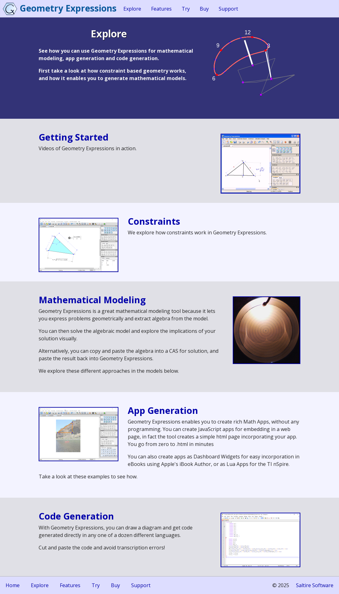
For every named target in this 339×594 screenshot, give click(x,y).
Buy (204, 8)
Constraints (154, 221)
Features (161, 8)
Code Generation (76, 516)
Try (186, 8)
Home (13, 585)
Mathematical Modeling (92, 300)
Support (228, 8)
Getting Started (73, 137)
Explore (132, 8)
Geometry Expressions (68, 8)
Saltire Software (314, 585)
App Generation (163, 410)
